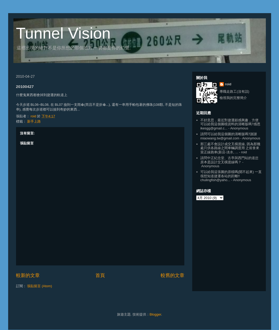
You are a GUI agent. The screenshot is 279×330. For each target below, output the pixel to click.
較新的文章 (28, 275)
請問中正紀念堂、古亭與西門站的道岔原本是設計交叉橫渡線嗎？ (229, 160)
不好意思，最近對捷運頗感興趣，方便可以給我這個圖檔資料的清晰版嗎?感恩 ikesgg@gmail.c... (230, 124)
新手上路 (34, 121)
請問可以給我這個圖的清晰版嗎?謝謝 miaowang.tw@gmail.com (228, 136)
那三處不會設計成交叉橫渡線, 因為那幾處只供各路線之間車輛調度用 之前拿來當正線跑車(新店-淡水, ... (230, 148)
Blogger (155, 314)
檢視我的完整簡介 (233, 98)
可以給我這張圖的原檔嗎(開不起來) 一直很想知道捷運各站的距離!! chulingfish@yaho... (231, 176)
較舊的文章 (172, 275)
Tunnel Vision (63, 33)
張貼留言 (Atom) (39, 286)
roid (228, 84)
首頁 (100, 275)
